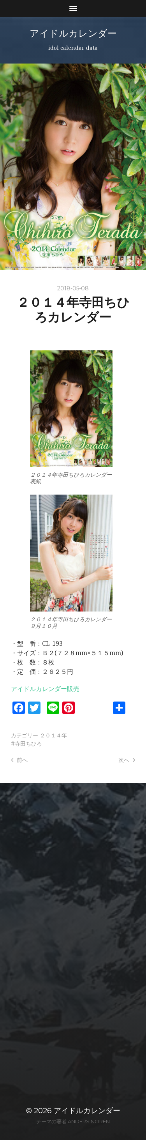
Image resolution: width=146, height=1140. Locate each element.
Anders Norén (89, 1121)
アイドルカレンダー (73, 33)
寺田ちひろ (28, 743)
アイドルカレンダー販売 (45, 689)
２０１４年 (53, 735)
